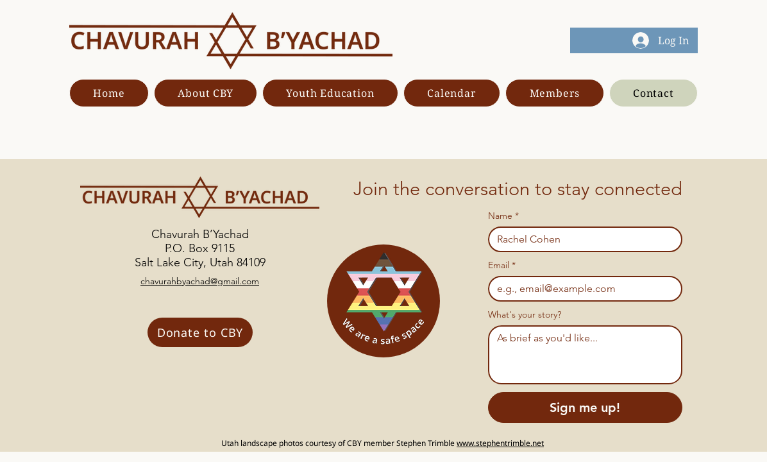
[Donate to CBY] (200, 332)
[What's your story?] (585, 355)
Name (503, 215)
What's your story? (524, 314)
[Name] (581, 239)
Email (502, 265)
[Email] (581, 288)
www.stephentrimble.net (500, 443)
